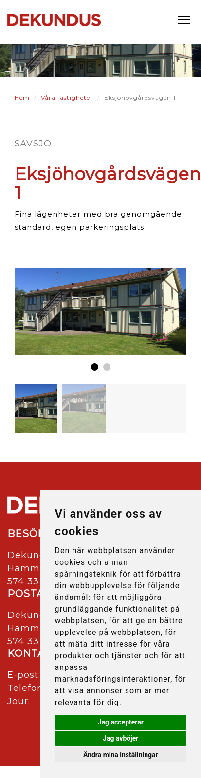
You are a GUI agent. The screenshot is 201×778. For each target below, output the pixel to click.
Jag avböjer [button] (120, 738)
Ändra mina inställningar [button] (120, 755)
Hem (22, 97)
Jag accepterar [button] (121, 722)
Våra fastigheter (67, 97)
